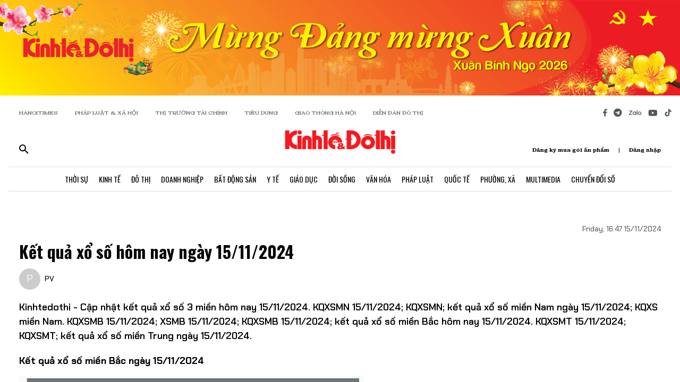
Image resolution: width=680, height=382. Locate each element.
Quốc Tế (457, 179)
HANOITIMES (38, 112)
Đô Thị (140, 179)
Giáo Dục (304, 179)
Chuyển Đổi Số (593, 179)
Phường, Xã (497, 179)
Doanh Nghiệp (182, 179)
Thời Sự (76, 179)
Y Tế (273, 179)
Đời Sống (341, 179)
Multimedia (543, 179)
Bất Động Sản (235, 179)
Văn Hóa (378, 179)
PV (49, 278)
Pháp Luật (418, 179)
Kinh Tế (110, 179)
